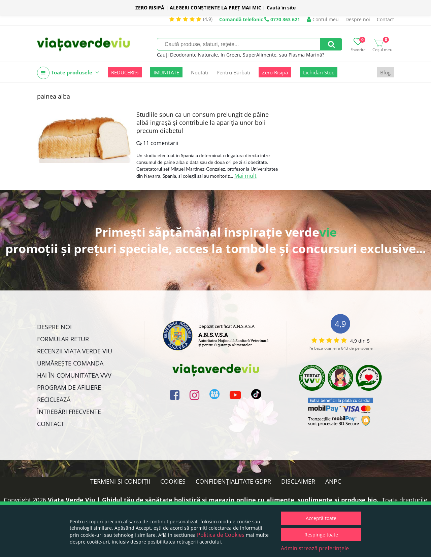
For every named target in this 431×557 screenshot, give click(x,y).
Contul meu (323, 19)
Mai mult (245, 175)
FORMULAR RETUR (63, 339)
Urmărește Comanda (70, 363)
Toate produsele (68, 73)
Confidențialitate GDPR (233, 481)
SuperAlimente (259, 54)
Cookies (173, 481)
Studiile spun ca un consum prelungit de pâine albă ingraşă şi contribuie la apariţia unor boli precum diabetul (202, 122)
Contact (385, 19)
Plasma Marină (305, 54)
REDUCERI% (124, 72)
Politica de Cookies (220, 534)
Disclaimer (298, 481)
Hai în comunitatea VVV (74, 375)
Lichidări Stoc (318, 72)
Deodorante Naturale (194, 54)
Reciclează (53, 399)
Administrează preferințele (315, 548)
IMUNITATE (166, 72)
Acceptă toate (321, 518)
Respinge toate (321, 534)
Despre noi (357, 19)
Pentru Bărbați (233, 72)
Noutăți (199, 72)
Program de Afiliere (69, 387)
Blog (385, 72)
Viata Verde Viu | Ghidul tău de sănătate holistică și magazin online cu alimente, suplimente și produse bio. (213, 500)
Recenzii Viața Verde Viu (74, 351)
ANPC (333, 481)
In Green (230, 54)
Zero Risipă (275, 72)
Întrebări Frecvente (69, 412)
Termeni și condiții (120, 481)
